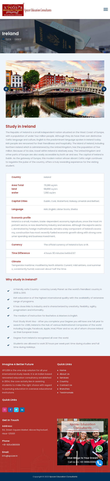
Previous (6, 89)
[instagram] (4, 409)
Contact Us (64, 385)
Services (63, 377)
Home (8, 39)
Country (62, 381)
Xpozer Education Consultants (63, 476)
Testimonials (65, 392)
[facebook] (10, 409)
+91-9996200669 (88, 462)
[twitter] (16, 409)
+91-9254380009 (11, 444)
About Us (63, 373)
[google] (22, 409)
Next (104, 89)
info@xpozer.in (10, 455)
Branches (63, 388)
